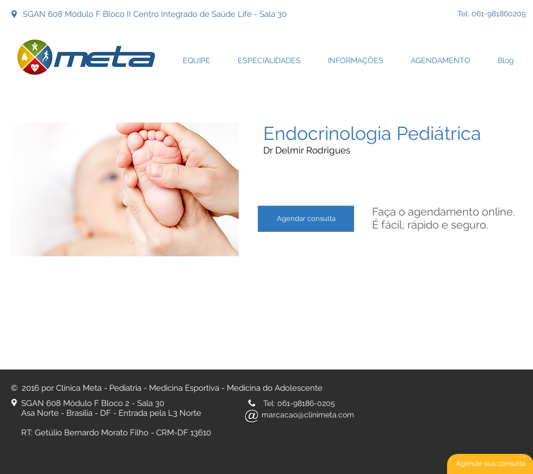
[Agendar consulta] (306, 219)
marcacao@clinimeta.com (308, 414)
